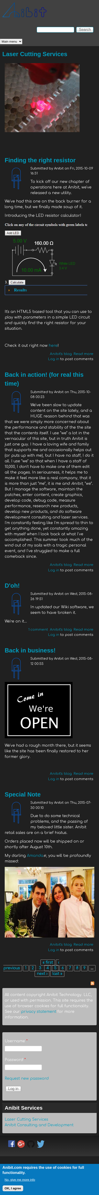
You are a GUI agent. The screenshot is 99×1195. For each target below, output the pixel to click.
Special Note (23, 794)
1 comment (38, 630)
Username (16, 1041)
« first (48, 962)
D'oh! (12, 585)
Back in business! (30, 650)
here (53, 346)
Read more (83, 354)
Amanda (36, 856)
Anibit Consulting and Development (39, 1125)
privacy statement (38, 1012)
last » (57, 974)
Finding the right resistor (40, 160)
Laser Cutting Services (34, 54)
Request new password (27, 1078)
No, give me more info (20, 1182)
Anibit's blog (61, 354)
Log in (53, 359)
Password (15, 1060)
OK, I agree (13, 1190)
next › (42, 974)
